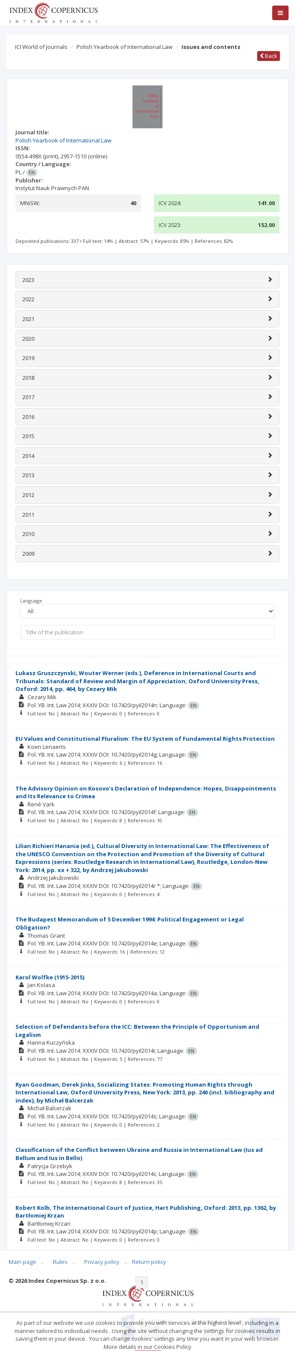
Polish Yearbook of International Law (124, 47)
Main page (22, 1262)
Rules (60, 1262)
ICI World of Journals (41, 47)
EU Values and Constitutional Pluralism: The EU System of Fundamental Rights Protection (145, 738)
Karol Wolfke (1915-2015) (49, 977)
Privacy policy (102, 1262)
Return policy (149, 1262)
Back (268, 56)
